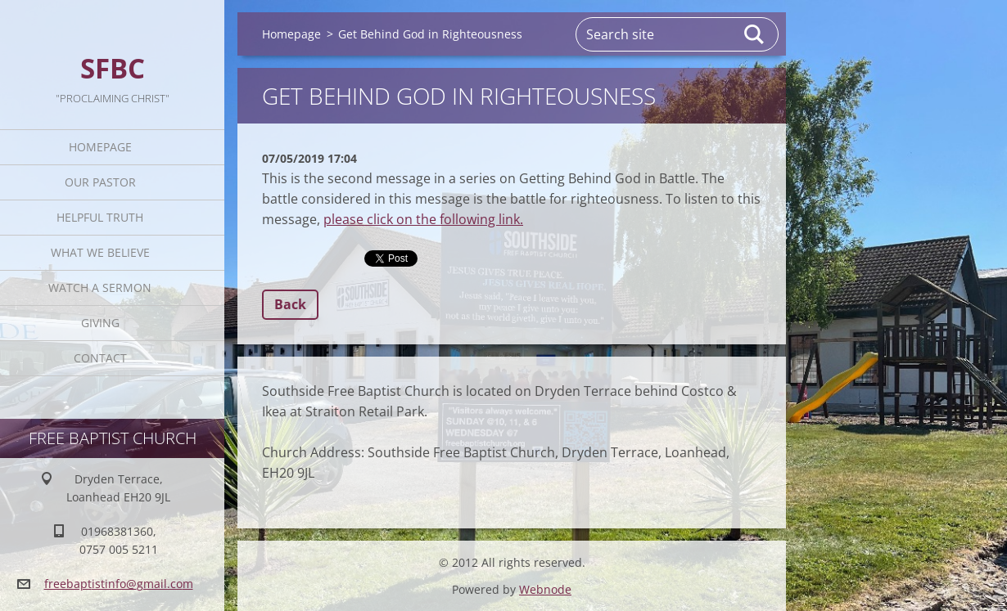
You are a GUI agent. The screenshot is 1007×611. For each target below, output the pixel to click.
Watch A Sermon (99, 287)
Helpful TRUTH (99, 217)
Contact (100, 358)
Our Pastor (100, 182)
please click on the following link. (423, 219)
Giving (100, 322)
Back (290, 304)
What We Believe (100, 252)
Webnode (545, 589)
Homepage (100, 147)
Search (754, 34)
